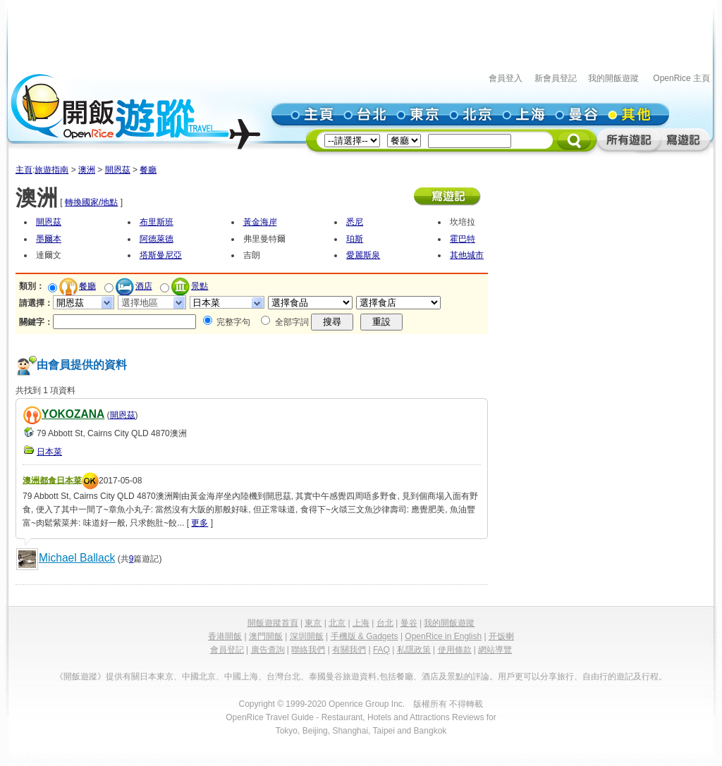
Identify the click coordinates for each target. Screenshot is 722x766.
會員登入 (505, 78)
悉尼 (354, 222)
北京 (337, 623)
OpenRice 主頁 (681, 78)
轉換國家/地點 (91, 202)
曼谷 (408, 623)
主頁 (24, 170)
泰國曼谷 (326, 676)
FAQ (381, 650)
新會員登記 (555, 78)
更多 (199, 523)
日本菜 (49, 452)
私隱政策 (414, 650)
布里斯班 (156, 222)
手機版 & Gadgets (364, 636)
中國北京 (199, 676)
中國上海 (241, 676)
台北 (385, 623)
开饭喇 (501, 636)
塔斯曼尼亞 (161, 255)
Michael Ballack (77, 558)
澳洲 (86, 170)
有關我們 (349, 650)
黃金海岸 (260, 222)
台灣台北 (283, 676)
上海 (361, 623)
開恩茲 (117, 170)
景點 (199, 286)
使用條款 (455, 650)
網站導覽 (495, 650)
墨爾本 (48, 239)
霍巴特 (462, 239)
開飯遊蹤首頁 (272, 623)
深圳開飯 (307, 636)
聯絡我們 (308, 650)
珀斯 (354, 239)
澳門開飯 (266, 636)
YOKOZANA (73, 414)
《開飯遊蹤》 (80, 676)
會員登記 (227, 650)
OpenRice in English (443, 636)
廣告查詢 (268, 650)
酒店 (143, 286)
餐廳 (148, 170)
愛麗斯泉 (363, 255)
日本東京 (156, 676)
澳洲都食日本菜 (52, 480)
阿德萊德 (156, 239)
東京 (313, 623)
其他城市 (467, 255)
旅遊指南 (51, 170)
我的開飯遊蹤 (613, 78)
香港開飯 (225, 636)
